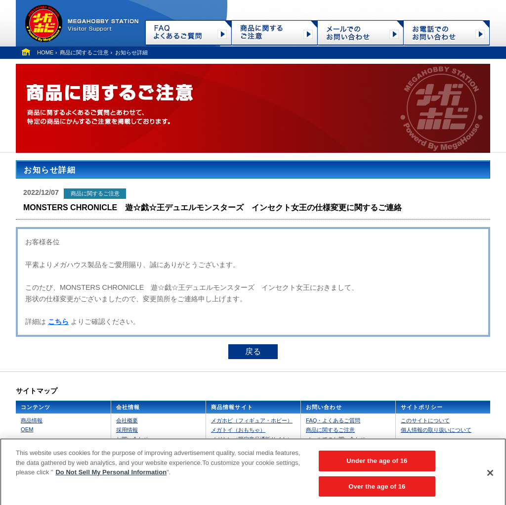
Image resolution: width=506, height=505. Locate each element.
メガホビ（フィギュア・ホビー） (252, 420)
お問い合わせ (132, 439)
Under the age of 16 (376, 464)
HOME (45, 52)
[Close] (490, 476)
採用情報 (127, 430)
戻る (253, 351)
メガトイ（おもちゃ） (238, 430)
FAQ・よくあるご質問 (333, 420)
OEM (27, 429)
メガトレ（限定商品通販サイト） (252, 439)
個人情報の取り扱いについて (436, 430)
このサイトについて (425, 420)
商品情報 (31, 420)
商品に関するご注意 (84, 52)
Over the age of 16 (376, 490)
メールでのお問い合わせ (336, 439)
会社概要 (127, 420)
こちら (58, 321)
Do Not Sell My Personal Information (111, 475)
